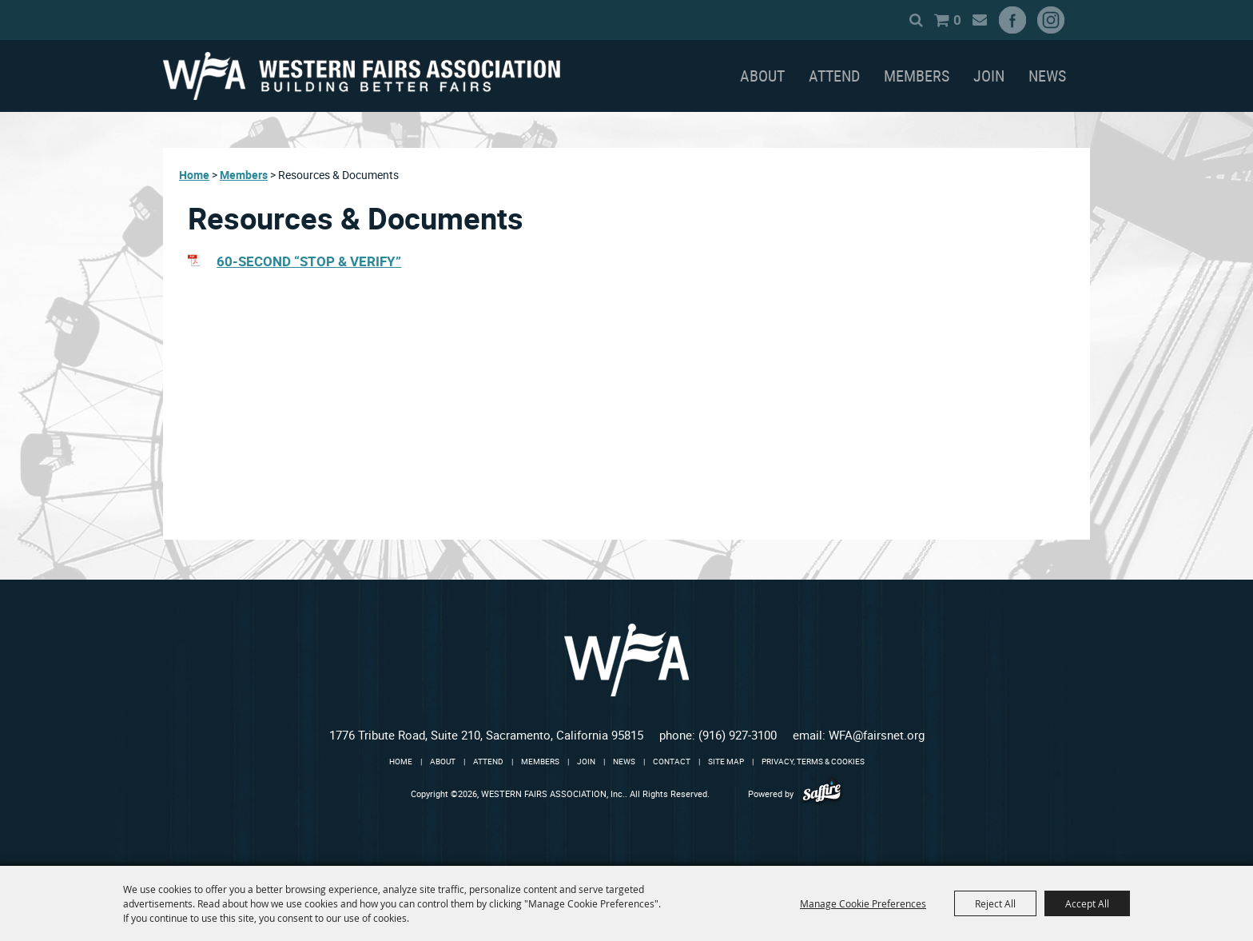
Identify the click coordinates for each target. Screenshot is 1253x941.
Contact (671, 761)
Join (988, 75)
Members (916, 75)
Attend (834, 75)
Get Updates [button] (979, 20)
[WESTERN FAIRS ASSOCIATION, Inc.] (361, 76)
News (1047, 75)
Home (194, 174)
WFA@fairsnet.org (877, 735)
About (762, 75)
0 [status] (957, 19)
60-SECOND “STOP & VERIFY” (309, 261)
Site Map (726, 761)
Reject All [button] (995, 903)
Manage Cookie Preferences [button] (863, 903)
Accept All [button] (1087, 903)
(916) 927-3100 (737, 735)
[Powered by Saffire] (822, 793)
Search (916, 20)
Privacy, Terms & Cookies (813, 761)
